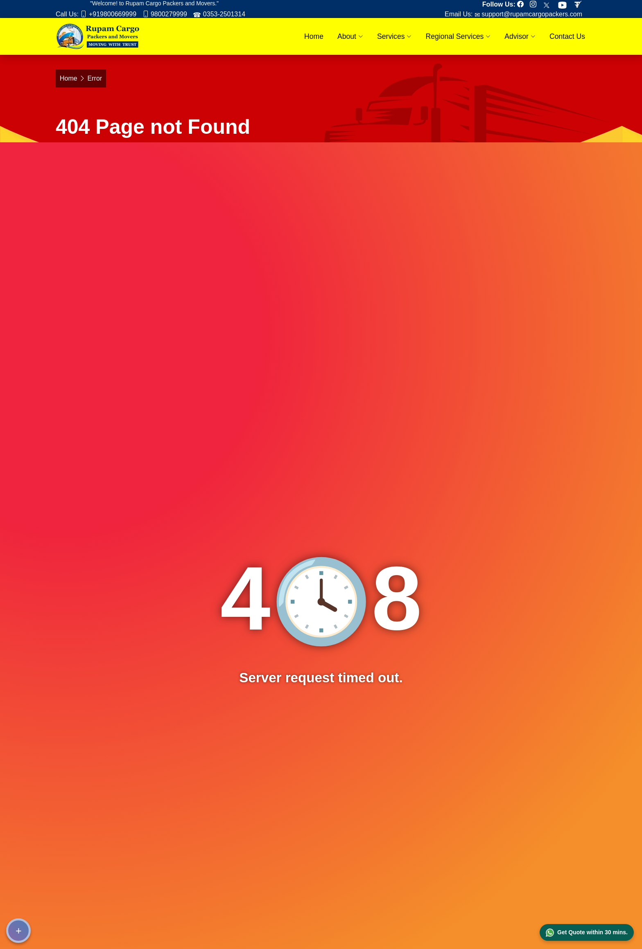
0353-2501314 (223, 14)
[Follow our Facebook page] (522, 4)
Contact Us (567, 36)
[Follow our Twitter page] (549, 4)
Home (313, 36)
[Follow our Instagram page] (535, 4)
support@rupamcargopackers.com (531, 14)
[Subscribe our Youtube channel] (564, 4)
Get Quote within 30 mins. (587, 933)
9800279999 (168, 14)
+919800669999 (111, 14)
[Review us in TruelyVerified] (579, 4)
